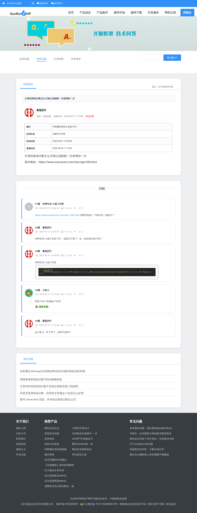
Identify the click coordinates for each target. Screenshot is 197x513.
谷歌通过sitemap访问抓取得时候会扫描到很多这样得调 (50, 374)
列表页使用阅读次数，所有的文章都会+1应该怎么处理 (49, 396)
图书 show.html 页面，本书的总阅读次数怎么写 (46, 403)
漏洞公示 (21, 452)
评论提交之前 (79, 458)
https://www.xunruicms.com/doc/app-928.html (68, 165)
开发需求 (79, 62)
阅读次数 (90, 120)
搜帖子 (172, 61)
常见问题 (21, 458)
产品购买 (109, 13)
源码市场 (124, 13)
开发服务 (155, 13)
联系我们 (21, 442)
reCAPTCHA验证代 (82, 442)
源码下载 (140, 13)
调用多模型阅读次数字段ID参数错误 (39, 383)
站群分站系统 (51, 447)
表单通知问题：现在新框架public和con (151, 431)
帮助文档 (171, 13)
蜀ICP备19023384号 (67, 507)
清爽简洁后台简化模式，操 (59, 489)
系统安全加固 (51, 437)
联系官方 (57, 3)
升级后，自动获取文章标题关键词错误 (150, 437)
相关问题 (28, 362)
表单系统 (49, 442)
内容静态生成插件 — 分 (84, 437)
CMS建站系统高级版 (55, 452)
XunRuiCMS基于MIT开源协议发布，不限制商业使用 (98, 502)
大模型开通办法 (80, 431)
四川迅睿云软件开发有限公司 (37, 507)
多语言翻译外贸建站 (55, 463)
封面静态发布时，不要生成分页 (147, 452)
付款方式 (21, 437)
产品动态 (94, 13)
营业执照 (171, 507)
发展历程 (21, 447)
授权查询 (42, 3)
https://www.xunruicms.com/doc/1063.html (57, 218)
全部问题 (25, 62)
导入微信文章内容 (54, 473)
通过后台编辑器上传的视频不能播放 (149, 458)
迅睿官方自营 (59, 137)
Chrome (66, 211)
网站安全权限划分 (82, 452)
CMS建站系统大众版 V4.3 (65, 130)
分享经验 (61, 62)
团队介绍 (21, 431)
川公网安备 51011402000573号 (99, 507)
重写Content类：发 (82, 447)
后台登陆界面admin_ (55, 484)
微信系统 (49, 458)
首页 (81, 13)
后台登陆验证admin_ (55, 479)
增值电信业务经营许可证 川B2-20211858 (141, 507)
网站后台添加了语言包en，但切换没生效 (152, 442)
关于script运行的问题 (141, 447)
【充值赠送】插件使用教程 (59, 468)
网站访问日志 (51, 431)
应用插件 (28, 87)
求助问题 (43, 62)
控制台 (187, 13)
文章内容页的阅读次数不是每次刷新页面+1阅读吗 (47, 389)
